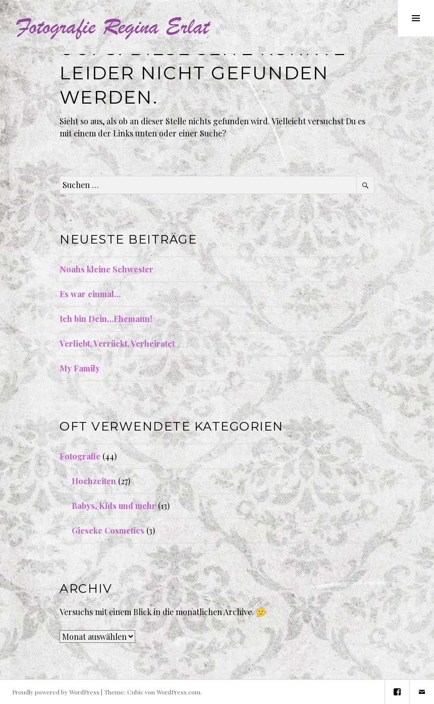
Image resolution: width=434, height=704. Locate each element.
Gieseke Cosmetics (108, 530)
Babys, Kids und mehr (114, 505)
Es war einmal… (90, 294)
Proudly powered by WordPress (55, 692)
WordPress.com (178, 692)
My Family (80, 368)
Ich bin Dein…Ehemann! (106, 318)
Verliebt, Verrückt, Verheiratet (117, 343)
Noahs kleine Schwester (106, 269)
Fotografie (80, 456)
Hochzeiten (94, 481)
